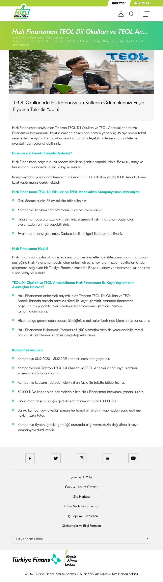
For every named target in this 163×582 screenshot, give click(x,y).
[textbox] (81, 539)
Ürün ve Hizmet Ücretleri (81, 487)
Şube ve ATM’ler (81, 477)
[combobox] (81, 539)
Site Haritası (81, 496)
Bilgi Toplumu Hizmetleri (81, 516)
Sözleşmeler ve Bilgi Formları (81, 526)
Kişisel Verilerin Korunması (81, 506)
